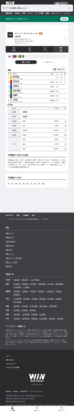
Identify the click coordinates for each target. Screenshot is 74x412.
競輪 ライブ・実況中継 (14, 258)
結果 (47, 13)
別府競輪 (52, 318)
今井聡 (15, 100)
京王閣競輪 (17, 287)
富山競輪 (50, 299)
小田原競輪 (50, 291)
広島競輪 (25, 310)
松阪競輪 (58, 299)
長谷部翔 (16, 77)
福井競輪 (17, 306)
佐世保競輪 (43, 318)
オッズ (30, 13)
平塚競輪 (41, 291)
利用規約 (15, 391)
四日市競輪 (17, 302)
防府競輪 (33, 310)
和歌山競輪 (43, 306)
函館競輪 (17, 280)
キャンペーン (56, 13)
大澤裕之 (16, 86)
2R (12, 183)
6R (27, 183)
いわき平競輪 (34, 280)
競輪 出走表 (10, 246)
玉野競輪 (17, 310)
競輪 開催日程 (11, 241)
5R (24, 183)
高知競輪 (34, 314)
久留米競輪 (25, 318)
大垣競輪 (34, 299)
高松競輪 (17, 314)
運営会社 (8, 391)
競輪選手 (9, 266)
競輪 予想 (9, 250)
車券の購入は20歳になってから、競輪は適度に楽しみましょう (24, 395)
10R (43, 183)
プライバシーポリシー (36, 391)
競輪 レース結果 (11, 262)
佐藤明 (15, 95)
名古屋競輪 (17, 299)
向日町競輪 (34, 306)
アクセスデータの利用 (12, 367)
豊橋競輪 (42, 299)
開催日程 (9, 13)
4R (20, 183)
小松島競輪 (25, 314)
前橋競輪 (25, 284)
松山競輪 (42, 314)
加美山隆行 (17, 90)
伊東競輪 (58, 291)
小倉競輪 (17, 318)
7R (31, 183)
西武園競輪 (59, 284)
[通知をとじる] (69, 8)
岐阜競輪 (26, 299)
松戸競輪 (17, 291)
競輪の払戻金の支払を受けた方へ (16, 401)
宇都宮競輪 (42, 284)
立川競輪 (26, 287)
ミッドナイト (68, 13)
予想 (23, 13)
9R (39, 183)
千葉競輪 (25, 291)
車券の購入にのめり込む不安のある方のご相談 (20, 398)
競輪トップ (10, 233)
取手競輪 (33, 284)
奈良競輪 (25, 306)
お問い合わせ (10, 360)
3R (16, 183)
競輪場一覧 (10, 237)
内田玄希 (16, 81)
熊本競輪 (60, 318)
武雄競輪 (34, 318)
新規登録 (64, 19)
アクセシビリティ (11, 364)
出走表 (17, 13)
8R (35, 183)
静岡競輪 (17, 295)
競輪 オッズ (10, 254)
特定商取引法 (24, 391)
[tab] (37, 409)
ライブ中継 (39, 13)
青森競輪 (25, 280)
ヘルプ (8, 356)
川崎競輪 (33, 291)
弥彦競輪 (17, 284)
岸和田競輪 (53, 306)
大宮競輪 (50, 284)
